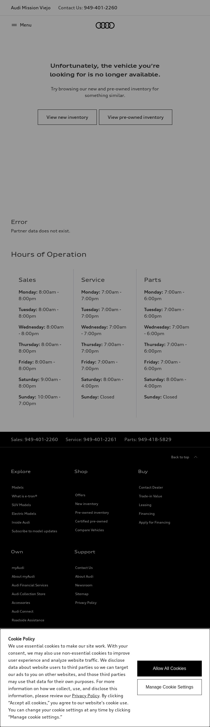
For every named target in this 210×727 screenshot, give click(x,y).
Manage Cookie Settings (169, 687)
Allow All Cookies (169, 668)
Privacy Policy (85, 695)
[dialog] (105, 678)
